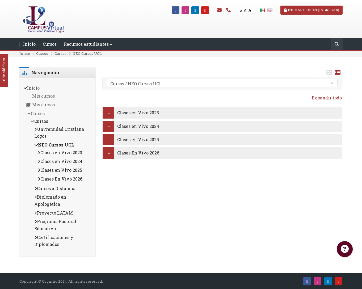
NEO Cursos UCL (87, 53)
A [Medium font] (245, 10)
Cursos (50, 44)
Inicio (29, 44)
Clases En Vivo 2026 (138, 153)
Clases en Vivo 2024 (138, 126)
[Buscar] (337, 44)
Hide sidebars (3, 70)
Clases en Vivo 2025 (138, 139)
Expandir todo (327, 97)
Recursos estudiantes (86, 44)
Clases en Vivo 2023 (138, 112)
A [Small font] (241, 11)
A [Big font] (250, 10)
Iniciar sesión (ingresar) (311, 9)
